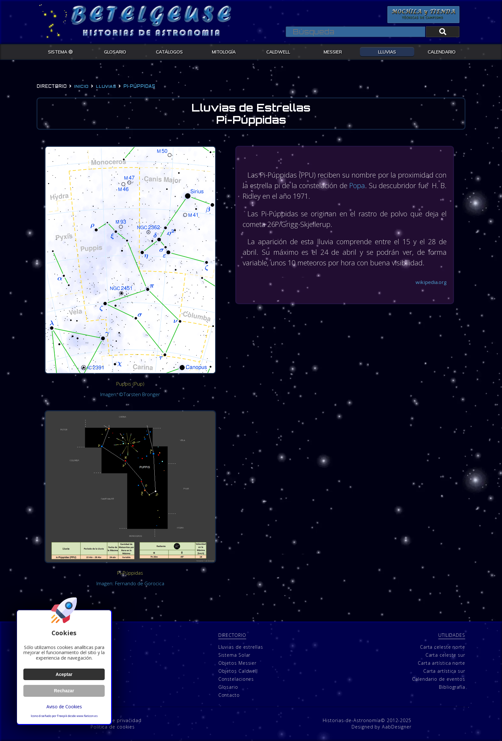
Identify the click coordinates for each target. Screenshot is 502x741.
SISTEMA (60, 51)
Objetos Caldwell (238, 671)
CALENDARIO (442, 51)
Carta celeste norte (442, 647)
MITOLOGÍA (224, 51)
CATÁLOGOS (169, 51)
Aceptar (63, 674)
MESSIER (333, 51)
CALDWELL (278, 51)
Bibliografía (452, 687)
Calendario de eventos (438, 679)
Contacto (229, 695)
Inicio (81, 87)
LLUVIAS (387, 51)
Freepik (62, 716)
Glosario (228, 687)
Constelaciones (236, 679)
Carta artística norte (441, 663)
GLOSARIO (115, 51)
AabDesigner (396, 727)
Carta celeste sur (445, 655)
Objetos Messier (237, 663)
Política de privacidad (116, 720)
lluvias (106, 87)
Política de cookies (113, 727)
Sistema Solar (234, 655)
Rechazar (64, 690)
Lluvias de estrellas (240, 647)
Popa (375, 186)
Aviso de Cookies (64, 707)
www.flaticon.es (87, 716)
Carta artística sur (444, 671)
